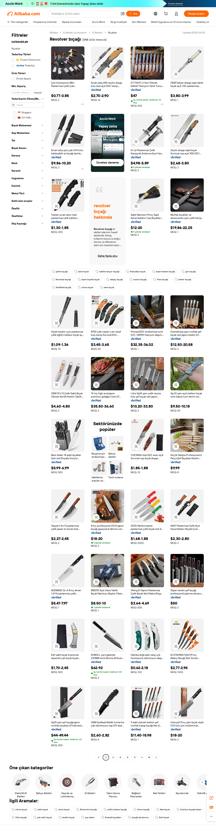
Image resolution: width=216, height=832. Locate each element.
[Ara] (133, 14)
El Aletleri (97, 32)
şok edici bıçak (42, 817)
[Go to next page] (156, 757)
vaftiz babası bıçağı (115, 809)
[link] (211, 798)
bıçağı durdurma (138, 817)
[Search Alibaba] (84, 14)
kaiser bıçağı (183, 279)
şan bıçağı (189, 271)
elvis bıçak (107, 287)
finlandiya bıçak (135, 271)
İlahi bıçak (162, 817)
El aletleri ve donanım (75, 32)
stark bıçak (62, 809)
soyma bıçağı (138, 279)
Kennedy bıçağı (61, 279)
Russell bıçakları (111, 817)
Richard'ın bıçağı (86, 809)
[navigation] (27, 395)
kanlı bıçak (82, 271)
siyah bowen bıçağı (163, 271)
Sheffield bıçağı (61, 287)
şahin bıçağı (60, 271)
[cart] (166, 14)
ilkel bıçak (163, 809)
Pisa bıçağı (160, 279)
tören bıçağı (141, 809)
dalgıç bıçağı (114, 279)
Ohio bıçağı (19, 817)
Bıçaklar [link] (112, 32)
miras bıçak (85, 287)
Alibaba (54, 32)
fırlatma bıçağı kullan (189, 809)
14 (149, 757)
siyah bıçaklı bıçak (89, 279)
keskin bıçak (67, 817)
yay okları (87, 817)
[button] (122, 14)
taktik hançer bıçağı (107, 271)
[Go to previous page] (98, 757)
